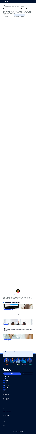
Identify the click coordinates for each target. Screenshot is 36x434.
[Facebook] (3, 376)
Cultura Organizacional (6, 398)
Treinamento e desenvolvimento (10, 5)
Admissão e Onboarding (6, 394)
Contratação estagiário (6, 416)
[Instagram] (11, 376)
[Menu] (32, 1)
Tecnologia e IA (5, 402)
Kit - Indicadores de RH (6, 415)
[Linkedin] (8, 376)
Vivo (3, 408)
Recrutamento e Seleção (6, 393)
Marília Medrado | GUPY (9, 15)
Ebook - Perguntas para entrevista (7, 411)
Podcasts (4, 425)
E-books (4, 421)
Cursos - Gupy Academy (6, 426)
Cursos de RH (4, 414)
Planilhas (4, 424)
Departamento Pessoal (6, 395)
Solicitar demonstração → (12, 373)
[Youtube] (5, 376)
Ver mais (5, 355)
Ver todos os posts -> (18, 294)
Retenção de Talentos (5, 399)
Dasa (3, 405)
